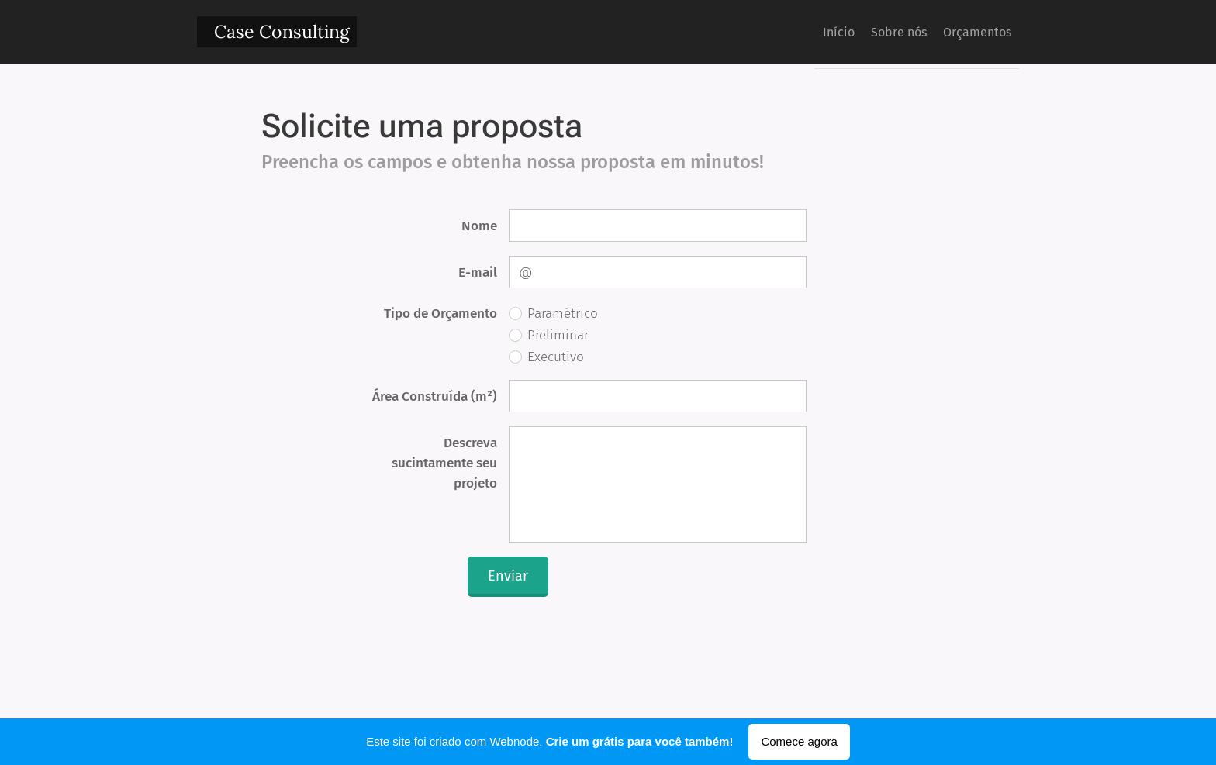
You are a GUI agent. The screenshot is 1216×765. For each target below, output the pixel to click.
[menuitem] (809, 32)
